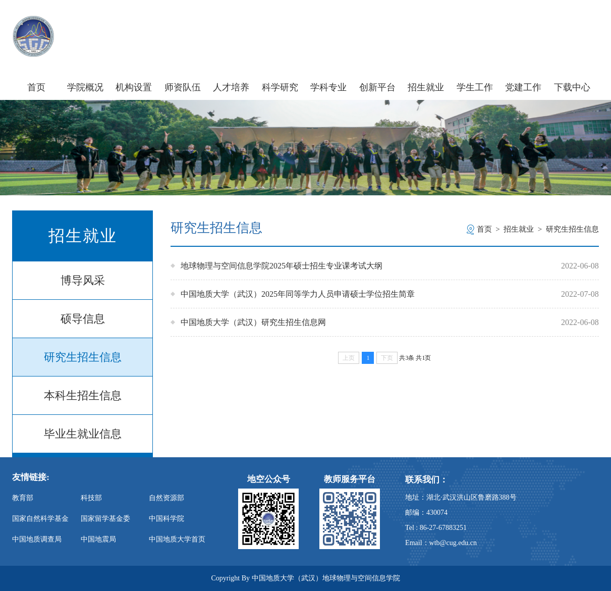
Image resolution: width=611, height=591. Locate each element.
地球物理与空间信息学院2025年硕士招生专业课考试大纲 (281, 265)
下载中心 (572, 87)
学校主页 (485, 24)
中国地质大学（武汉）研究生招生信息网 (253, 322)
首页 (36, 87)
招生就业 (426, 87)
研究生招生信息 (83, 357)
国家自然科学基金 (40, 518)
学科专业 (328, 87)
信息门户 (532, 24)
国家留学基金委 (105, 518)
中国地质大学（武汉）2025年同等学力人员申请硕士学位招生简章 (298, 294)
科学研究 (280, 87)
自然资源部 (166, 498)
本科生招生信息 (83, 395)
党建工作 (523, 87)
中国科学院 (166, 518)
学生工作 (475, 87)
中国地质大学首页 (177, 539)
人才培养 (231, 87)
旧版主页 (580, 24)
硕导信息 (83, 318)
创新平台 (377, 87)
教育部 (22, 498)
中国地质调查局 (37, 539)
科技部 (91, 498)
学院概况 (85, 87)
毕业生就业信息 (83, 433)
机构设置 (134, 87)
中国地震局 (98, 539)
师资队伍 (182, 87)
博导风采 (83, 280)
